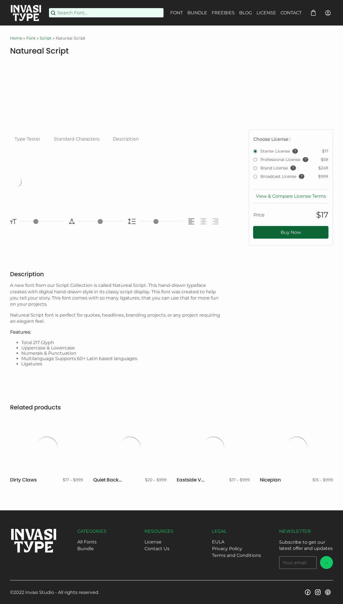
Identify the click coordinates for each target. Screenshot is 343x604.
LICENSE (266, 12)
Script (46, 38)
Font (31, 38)
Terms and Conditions (236, 555)
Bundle (85, 548)
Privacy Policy (227, 548)
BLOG (245, 12)
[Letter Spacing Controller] (100, 221)
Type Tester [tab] (27, 139)
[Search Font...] (109, 12)
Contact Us (156, 548)
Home (16, 38)
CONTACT (291, 12)
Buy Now (291, 232)
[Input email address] (298, 562)
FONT (176, 12)
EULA (218, 542)
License (153, 542)
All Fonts (87, 542)
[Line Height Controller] (160, 221)
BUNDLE (197, 12)
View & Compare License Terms (291, 196)
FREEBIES (223, 12)
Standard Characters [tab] (76, 139)
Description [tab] (126, 139)
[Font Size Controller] (41, 221)
